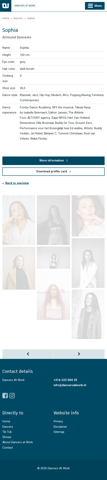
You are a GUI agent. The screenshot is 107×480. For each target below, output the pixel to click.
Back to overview (17, 183)
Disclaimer (60, 427)
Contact (7, 447)
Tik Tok (7, 432)
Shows (6, 437)
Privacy (58, 421)
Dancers (18, 18)
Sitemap (59, 432)
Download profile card (51, 171)
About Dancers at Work (17, 442)
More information (52, 160)
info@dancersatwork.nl (70, 385)
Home (5, 18)
